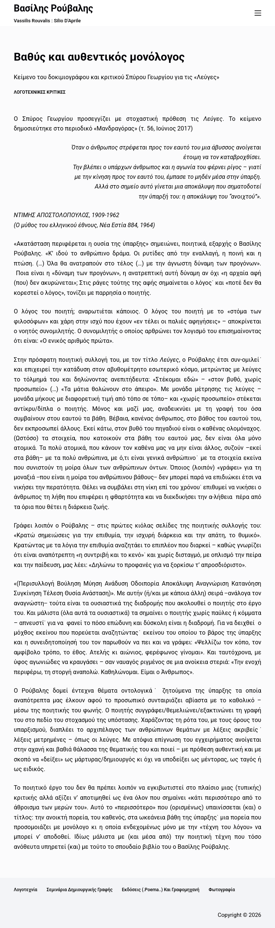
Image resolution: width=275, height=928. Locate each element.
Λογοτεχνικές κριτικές (39, 92)
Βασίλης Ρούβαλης (53, 8)
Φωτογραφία (222, 889)
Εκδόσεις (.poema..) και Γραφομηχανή (160, 889)
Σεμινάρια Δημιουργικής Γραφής (79, 889)
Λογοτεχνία (25, 889)
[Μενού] (258, 13)
